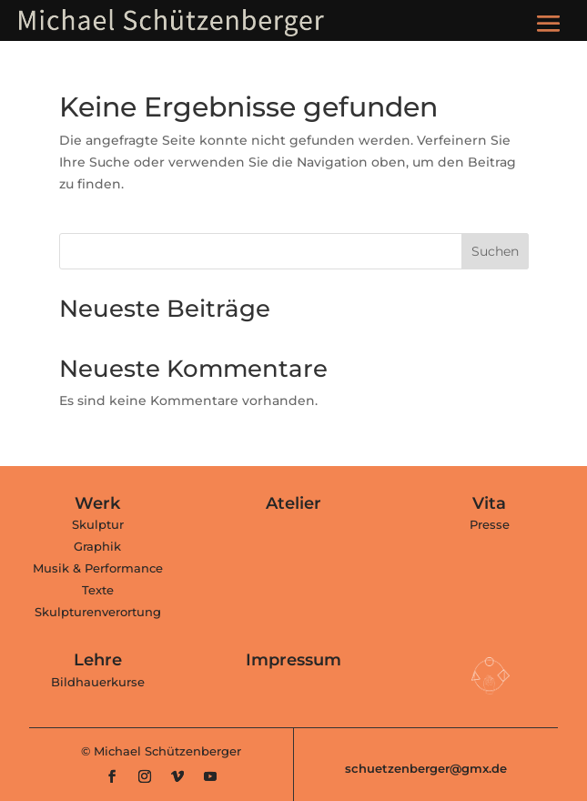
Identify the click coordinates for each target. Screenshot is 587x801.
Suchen (495, 251)
